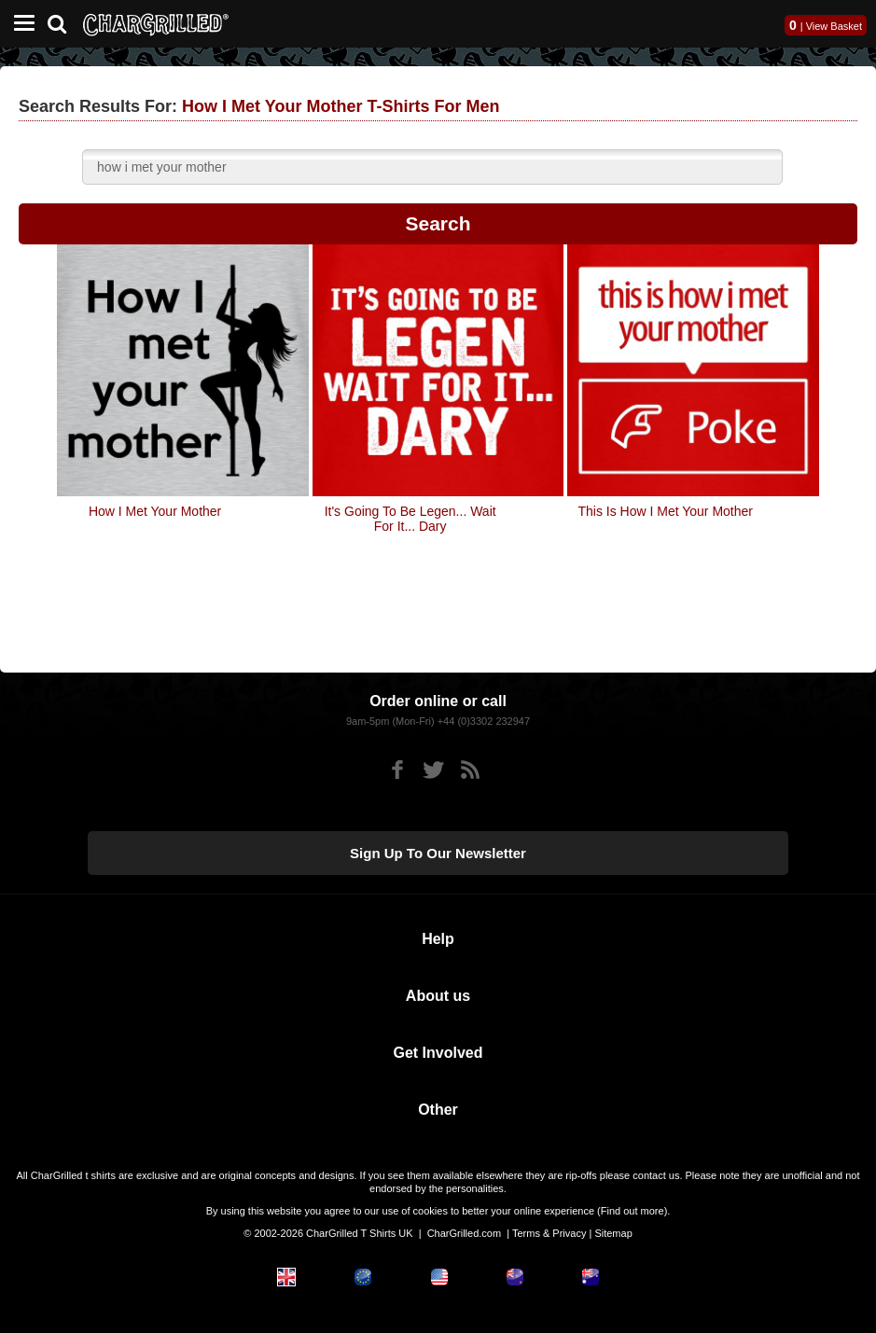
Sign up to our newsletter (438, 853)
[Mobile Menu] (19, 24)
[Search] (64, 22)
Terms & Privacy (549, 1233)
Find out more (632, 1210)
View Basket (834, 26)
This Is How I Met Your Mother (665, 511)
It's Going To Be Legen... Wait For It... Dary (410, 519)
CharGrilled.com (464, 1233)
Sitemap (613, 1233)
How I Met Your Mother (155, 511)
